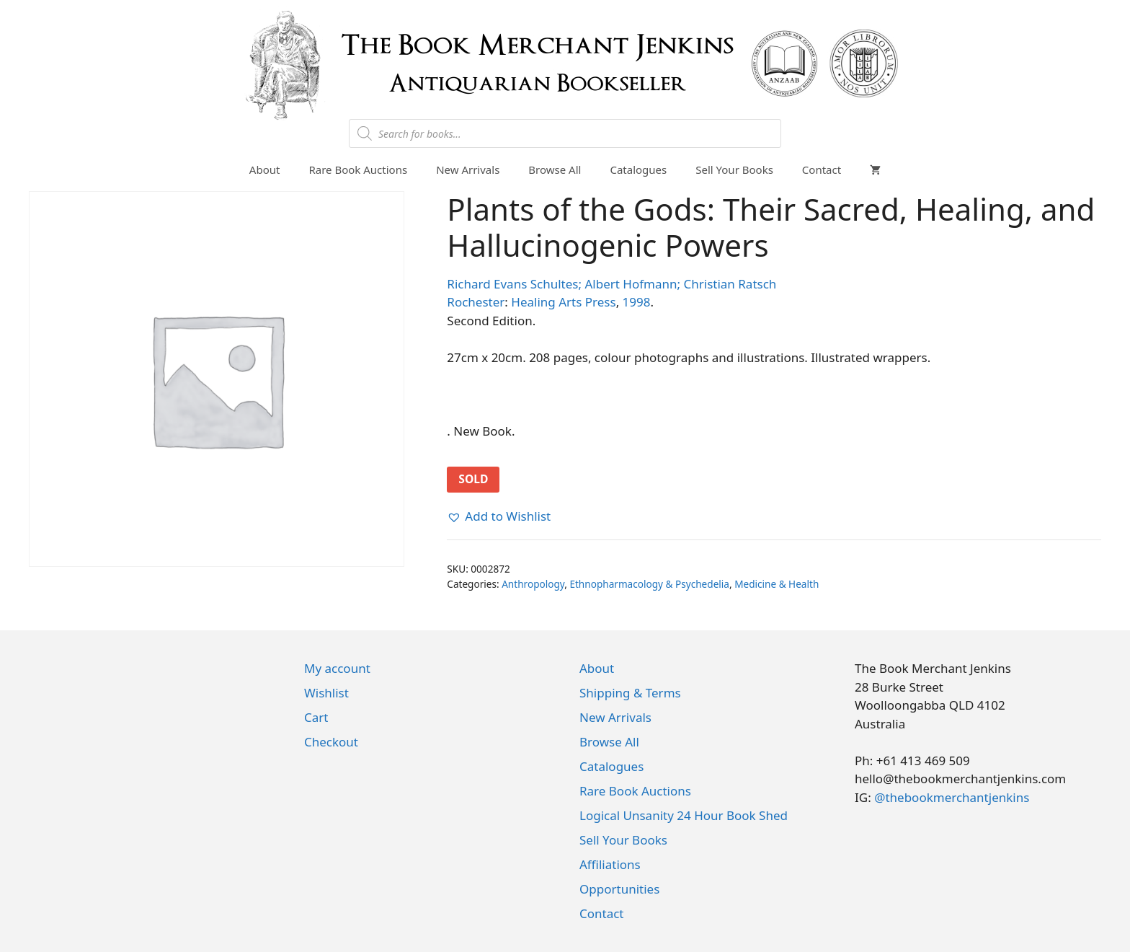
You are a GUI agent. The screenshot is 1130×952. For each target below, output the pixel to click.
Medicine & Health (776, 584)
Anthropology (533, 584)
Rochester (475, 302)
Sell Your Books (734, 169)
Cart (316, 717)
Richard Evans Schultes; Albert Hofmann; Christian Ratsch (611, 284)
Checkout (331, 741)
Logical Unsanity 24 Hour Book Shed (683, 815)
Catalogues (638, 169)
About (264, 169)
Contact (821, 169)
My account (337, 668)
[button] (499, 516)
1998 (637, 302)
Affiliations (610, 864)
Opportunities (619, 889)
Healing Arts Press (563, 302)
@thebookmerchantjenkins (951, 797)
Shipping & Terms (630, 692)
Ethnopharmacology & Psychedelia (649, 584)
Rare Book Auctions (357, 169)
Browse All (554, 169)
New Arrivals (467, 169)
